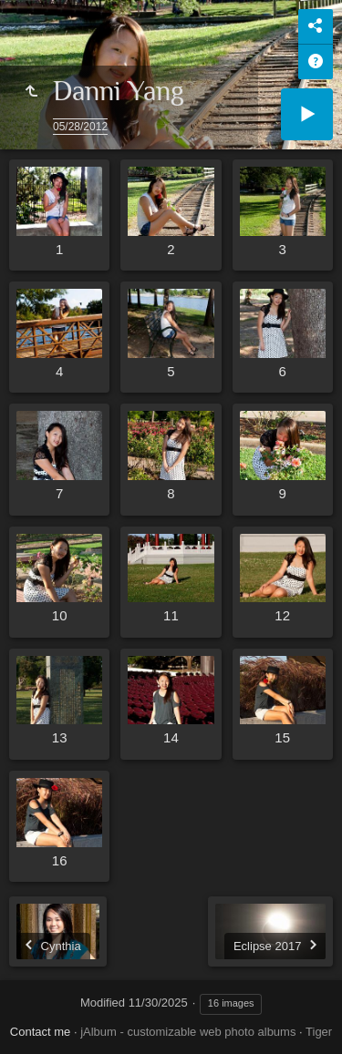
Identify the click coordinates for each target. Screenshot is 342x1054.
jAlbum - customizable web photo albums (187, 1032)
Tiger (319, 1032)
